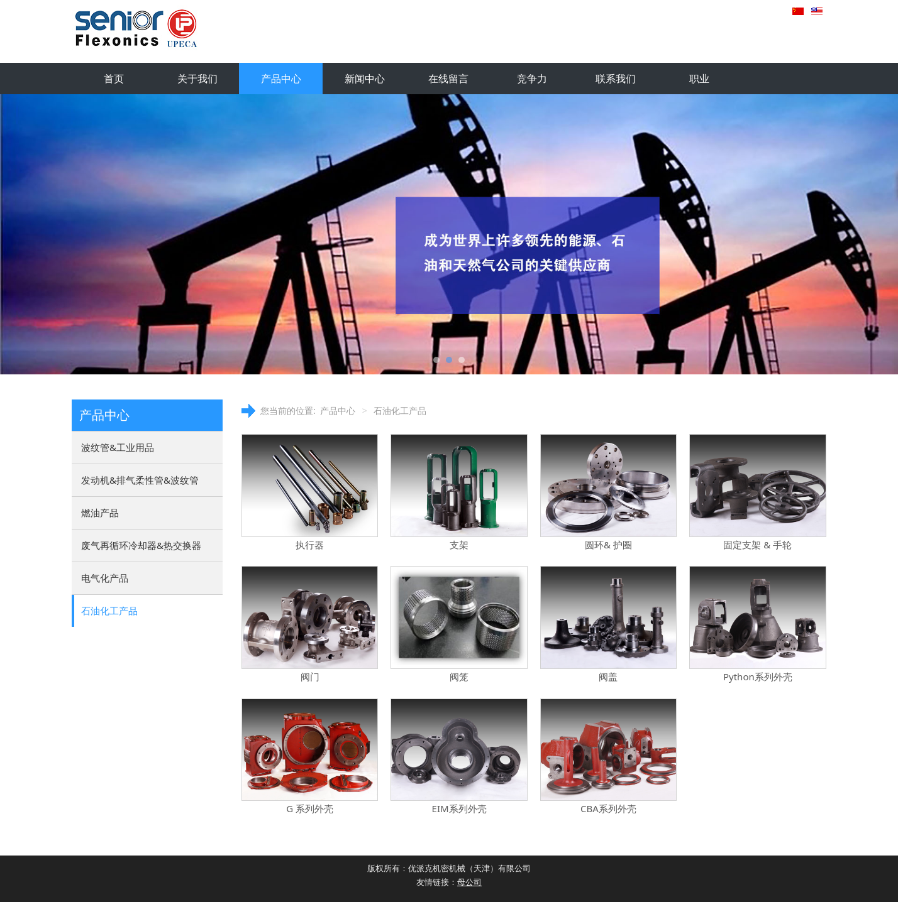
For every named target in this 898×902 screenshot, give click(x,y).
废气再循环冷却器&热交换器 (141, 545)
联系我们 (616, 78)
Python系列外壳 (757, 676)
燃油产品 (100, 512)
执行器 (310, 544)
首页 (114, 78)
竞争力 (532, 78)
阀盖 (608, 676)
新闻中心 (365, 78)
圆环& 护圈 (608, 544)
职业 (699, 78)
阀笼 (459, 676)
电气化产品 (104, 578)
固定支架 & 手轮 (757, 544)
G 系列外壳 (309, 808)
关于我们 (197, 78)
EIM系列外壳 (459, 808)
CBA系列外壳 (608, 808)
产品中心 (281, 78)
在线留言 (448, 78)
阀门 (310, 676)
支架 (459, 544)
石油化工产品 (109, 610)
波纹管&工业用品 (117, 447)
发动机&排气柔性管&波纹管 (140, 480)
